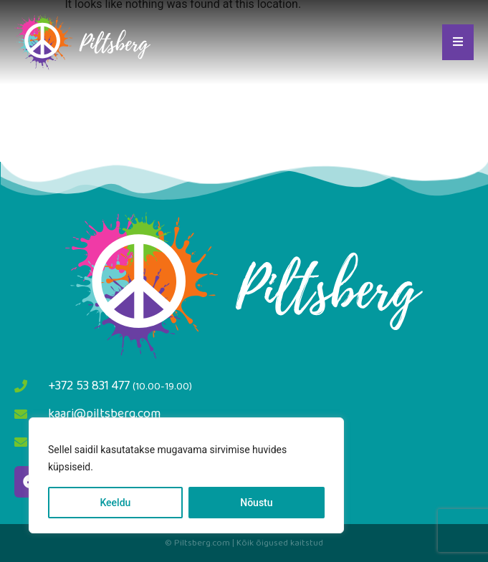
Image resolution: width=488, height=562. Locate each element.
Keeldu (115, 502)
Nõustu (256, 502)
